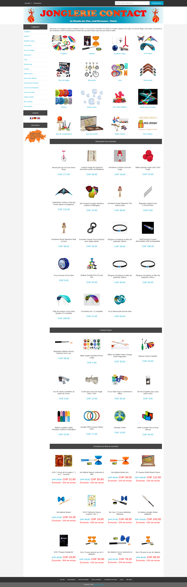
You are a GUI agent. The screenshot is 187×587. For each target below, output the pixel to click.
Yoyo (25, 59)
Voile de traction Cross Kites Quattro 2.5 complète (64, 312)
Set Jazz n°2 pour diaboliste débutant (120, 513)
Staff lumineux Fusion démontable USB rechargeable (148, 240)
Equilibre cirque (29, 41)
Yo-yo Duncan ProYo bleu (64, 275)
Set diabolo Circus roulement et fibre (119, 553)
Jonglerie (27, 32)
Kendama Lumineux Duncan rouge (120, 168)
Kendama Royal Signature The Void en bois (120, 204)
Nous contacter (96, 579)
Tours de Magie (29, 50)
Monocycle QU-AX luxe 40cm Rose (63, 168)
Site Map (129, 579)
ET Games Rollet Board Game (148, 472)
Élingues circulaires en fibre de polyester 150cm (148, 276)
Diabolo (26, 36)
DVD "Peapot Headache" (64, 552)
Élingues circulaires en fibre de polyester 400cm (120, 276)
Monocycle (27, 55)
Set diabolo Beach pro (120, 472)
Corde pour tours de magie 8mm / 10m (91, 392)
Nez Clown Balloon (30, 78)
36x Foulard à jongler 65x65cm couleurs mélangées (92, 204)
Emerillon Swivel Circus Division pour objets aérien (91, 240)
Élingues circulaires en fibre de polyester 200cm (120, 240)
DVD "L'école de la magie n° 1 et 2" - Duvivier (64, 473)
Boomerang (28, 64)
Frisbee (26, 69)
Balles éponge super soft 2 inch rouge (148, 168)
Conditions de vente (110, 579)
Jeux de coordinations (31, 88)
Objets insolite (29, 97)
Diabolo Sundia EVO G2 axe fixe (92, 276)
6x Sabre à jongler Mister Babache (148, 513)
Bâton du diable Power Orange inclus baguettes (120, 355)
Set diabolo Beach (64, 512)
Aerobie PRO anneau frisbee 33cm (92, 428)
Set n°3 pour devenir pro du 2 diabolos (91, 553)
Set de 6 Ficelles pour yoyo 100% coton (148, 392)
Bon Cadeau (28, 102)
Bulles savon (28, 74)
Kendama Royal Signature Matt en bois (64, 240)
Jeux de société (29, 92)
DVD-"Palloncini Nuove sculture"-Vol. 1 (92, 513)
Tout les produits (83, 579)
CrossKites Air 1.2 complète (92, 311)
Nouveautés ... (29, 106)
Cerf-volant (27, 45)
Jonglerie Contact (98, 584)
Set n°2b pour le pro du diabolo (148, 552)
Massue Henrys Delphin (147, 356)
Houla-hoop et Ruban (31, 83)
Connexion (37, 3)
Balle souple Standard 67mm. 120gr (91, 357)
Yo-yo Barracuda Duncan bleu (120, 311)
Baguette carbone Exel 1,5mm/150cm (148, 204)
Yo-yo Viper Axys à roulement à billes (120, 392)
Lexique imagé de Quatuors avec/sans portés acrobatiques (92, 168)
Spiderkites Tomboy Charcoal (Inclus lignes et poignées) (63, 203)
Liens (121, 579)
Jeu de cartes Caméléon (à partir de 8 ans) (63, 392)
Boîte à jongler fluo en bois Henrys (147, 428)
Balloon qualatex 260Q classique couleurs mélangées (64, 428)
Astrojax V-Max (120, 428)
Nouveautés (71, 579)
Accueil (27, 3)
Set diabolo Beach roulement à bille (92, 473)
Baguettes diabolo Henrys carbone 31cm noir (64, 352)
